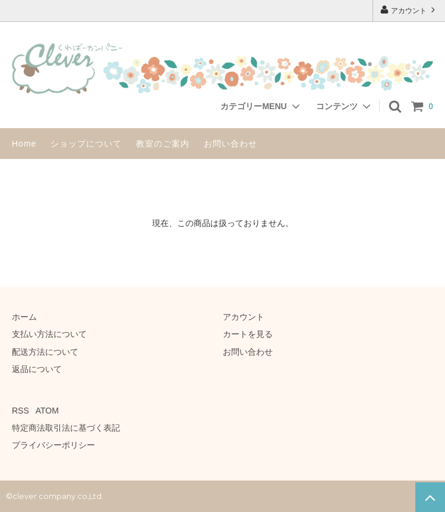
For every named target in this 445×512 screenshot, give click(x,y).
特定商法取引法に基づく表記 (66, 428)
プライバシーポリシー (53, 445)
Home (24, 143)
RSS (20, 410)
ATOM (47, 410)
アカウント (409, 10)
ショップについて (86, 143)
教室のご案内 (163, 143)
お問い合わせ (230, 143)
